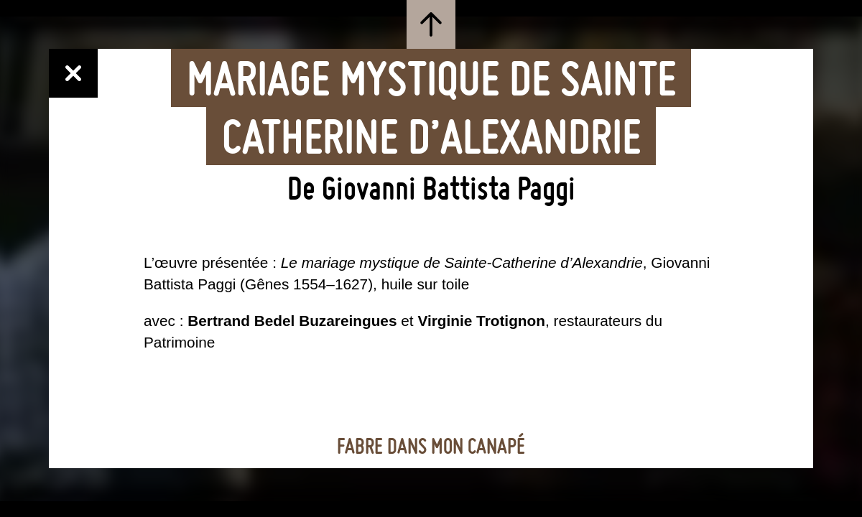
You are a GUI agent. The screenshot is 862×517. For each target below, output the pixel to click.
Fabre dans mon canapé (431, 446)
